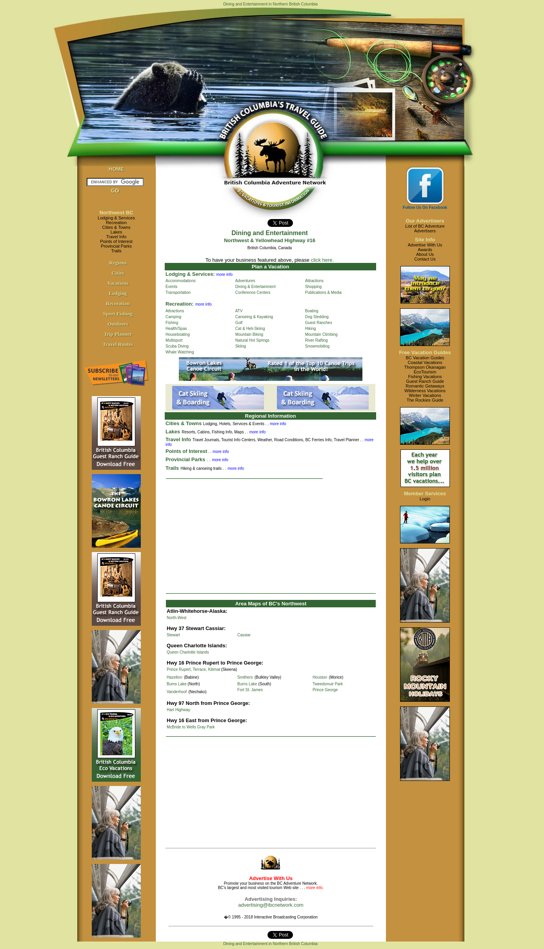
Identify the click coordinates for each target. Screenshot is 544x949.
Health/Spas (176, 328)
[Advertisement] (271, 536)
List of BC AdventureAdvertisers (424, 228)
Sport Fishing (118, 314)
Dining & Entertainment (255, 286)
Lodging (118, 293)
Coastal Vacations (425, 362)
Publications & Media (323, 292)
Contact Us (424, 259)
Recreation (116, 222)
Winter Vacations (425, 395)
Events (172, 286)
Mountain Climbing (321, 334)
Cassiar (244, 635)
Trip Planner (118, 334)
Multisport (174, 340)
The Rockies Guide (425, 400)
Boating (311, 311)
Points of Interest (116, 241)
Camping (173, 317)
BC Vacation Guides (425, 357)
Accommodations (181, 281)
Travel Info (116, 236)
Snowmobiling (317, 346)
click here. (322, 260)
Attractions (314, 281)
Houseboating (178, 334)
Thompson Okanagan (425, 367)
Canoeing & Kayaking (254, 317)
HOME (116, 169)
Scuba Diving (177, 346)
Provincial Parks (116, 246)
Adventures (245, 281)
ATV (239, 311)
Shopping (313, 286)
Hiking (310, 328)
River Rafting (316, 340)
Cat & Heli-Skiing (250, 328)
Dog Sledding (317, 317)
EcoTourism (425, 371)
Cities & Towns (116, 227)
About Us (425, 254)
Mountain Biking (249, 334)
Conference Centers (253, 292)
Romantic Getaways (425, 386)
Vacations (118, 283)
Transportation (178, 292)
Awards (425, 249)
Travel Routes (118, 344)
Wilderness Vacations (425, 390)
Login (425, 498)
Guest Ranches (318, 323)
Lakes (116, 232)
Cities (118, 273)
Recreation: (180, 304)
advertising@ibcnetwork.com (270, 905)
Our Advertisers (425, 221)
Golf (238, 323)
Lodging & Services (116, 218)
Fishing (172, 323)
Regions (117, 263)
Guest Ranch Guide (425, 381)
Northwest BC (116, 213)
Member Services (425, 493)
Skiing (240, 346)
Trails (116, 250)
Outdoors (117, 324)
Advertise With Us (425, 245)
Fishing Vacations (425, 376)
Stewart (173, 635)
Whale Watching (180, 352)
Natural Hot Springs (252, 340)
